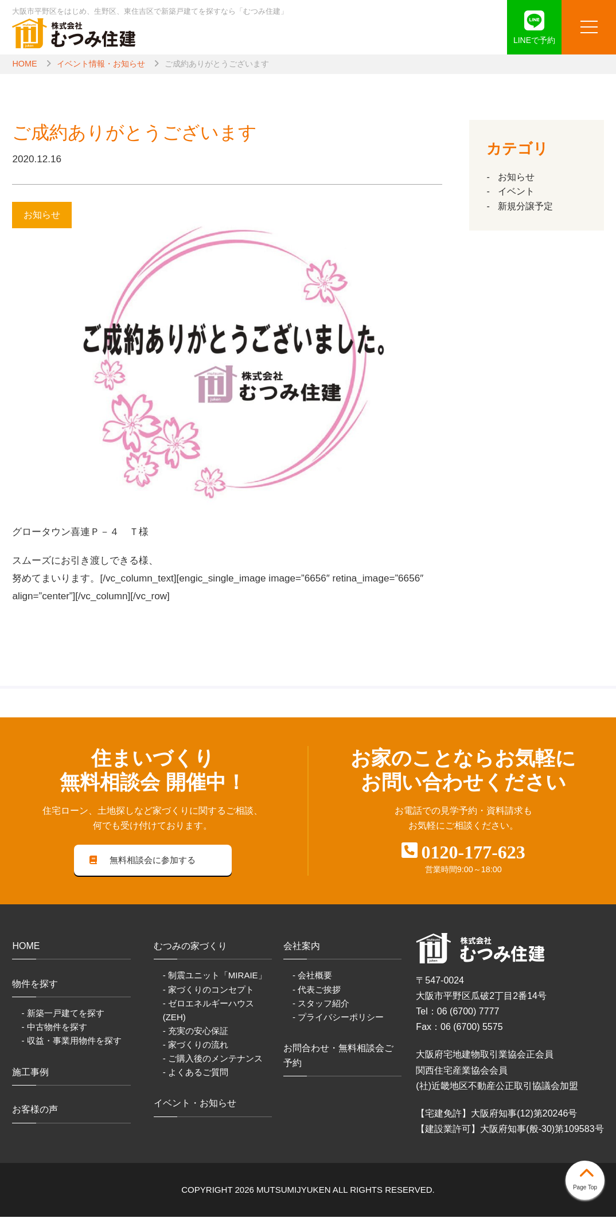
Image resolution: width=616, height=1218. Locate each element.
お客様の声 (35, 1110)
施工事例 (30, 1073)
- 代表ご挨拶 (317, 990)
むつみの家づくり (190, 946)
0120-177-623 (473, 852)
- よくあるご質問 (195, 1073)
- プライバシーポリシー (338, 1017)
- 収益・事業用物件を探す (71, 1042)
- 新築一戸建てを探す (62, 1014)
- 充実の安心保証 (195, 1031)
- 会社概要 (312, 976)
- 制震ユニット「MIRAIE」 (215, 976)
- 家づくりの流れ (195, 1045)
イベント (516, 191)
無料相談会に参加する (143, 860)
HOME (24, 63)
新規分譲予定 (525, 206)
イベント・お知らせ (195, 1103)
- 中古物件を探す (54, 1028)
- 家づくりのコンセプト (208, 990)
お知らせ (516, 177)
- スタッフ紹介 (321, 1004)
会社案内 (301, 946)
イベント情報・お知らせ (101, 63)
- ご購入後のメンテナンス (213, 1059)
